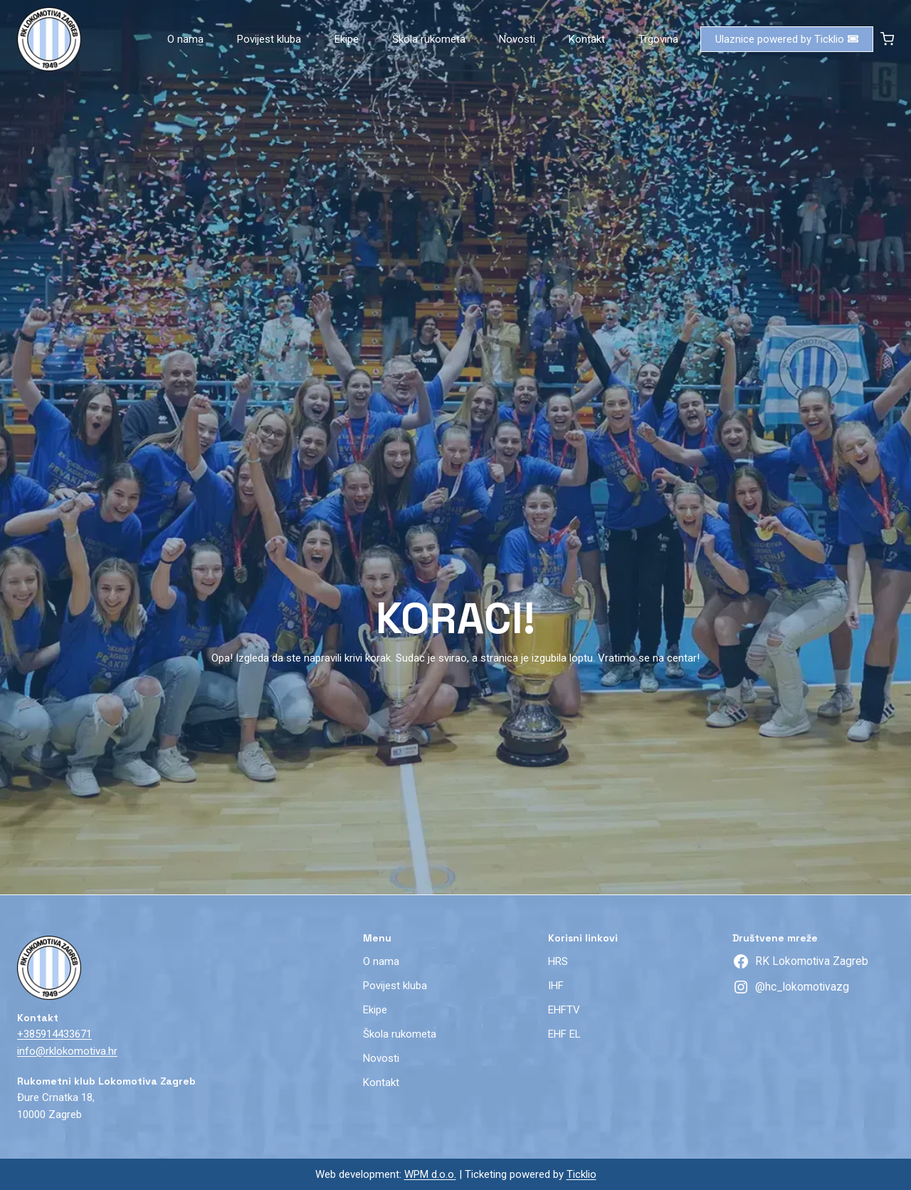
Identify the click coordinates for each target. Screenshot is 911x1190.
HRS (558, 961)
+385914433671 (54, 1034)
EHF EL (564, 1034)
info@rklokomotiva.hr (67, 1051)
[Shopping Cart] (887, 39)
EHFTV (564, 1009)
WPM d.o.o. (430, 1174)
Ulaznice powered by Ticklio (786, 39)
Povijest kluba (269, 39)
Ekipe (347, 39)
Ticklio (581, 1174)
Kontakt (587, 39)
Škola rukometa (428, 39)
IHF (556, 985)
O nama (185, 39)
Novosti (517, 39)
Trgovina (658, 39)
